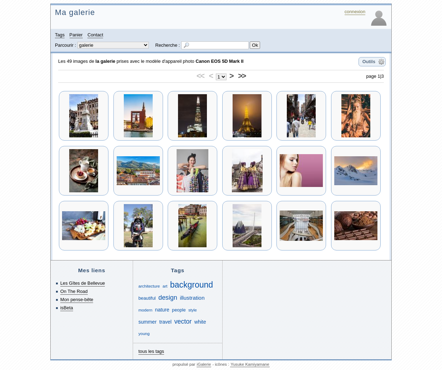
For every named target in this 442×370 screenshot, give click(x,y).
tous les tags (151, 351)
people (179, 310)
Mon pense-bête (76, 299)
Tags (60, 34)
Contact (95, 34)
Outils (368, 61)
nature (162, 310)
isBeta (66, 307)
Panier (76, 34)
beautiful (147, 298)
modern (145, 310)
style (192, 310)
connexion (355, 11)
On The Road (74, 291)
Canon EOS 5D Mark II (219, 61)
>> (241, 75)
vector (183, 321)
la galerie (106, 61)
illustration (192, 298)
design (167, 297)
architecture (149, 286)
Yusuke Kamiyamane (249, 364)
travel (165, 322)
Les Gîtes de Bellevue (82, 283)
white (200, 322)
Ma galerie (75, 12)
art (165, 286)
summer (147, 322)
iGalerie (204, 364)
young (143, 333)
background (191, 284)
